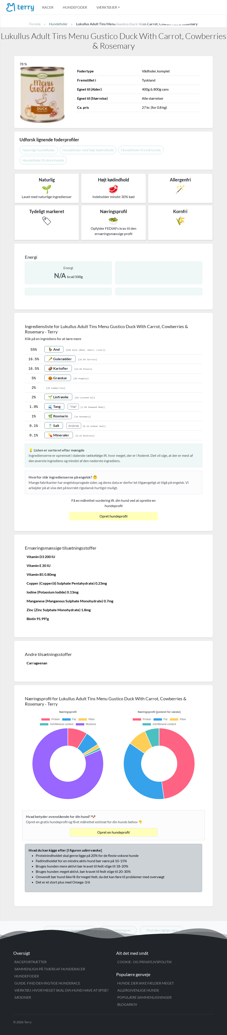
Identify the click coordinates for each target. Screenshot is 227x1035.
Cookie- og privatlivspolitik (144, 962)
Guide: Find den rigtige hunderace (47, 983)
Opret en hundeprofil (113, 832)
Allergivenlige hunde (138, 990)
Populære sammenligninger (144, 997)
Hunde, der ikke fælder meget (145, 983)
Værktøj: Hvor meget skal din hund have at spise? (61, 990)
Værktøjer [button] (106, 7)
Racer (47, 7)
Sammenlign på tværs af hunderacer (49, 969)
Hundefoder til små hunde (141, 150)
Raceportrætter (30, 962)
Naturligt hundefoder (38, 150)
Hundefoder (75, 7)
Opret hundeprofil (113, 516)
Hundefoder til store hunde (43, 160)
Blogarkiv (127, 1004)
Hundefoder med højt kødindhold (88, 150)
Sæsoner (22, 997)
